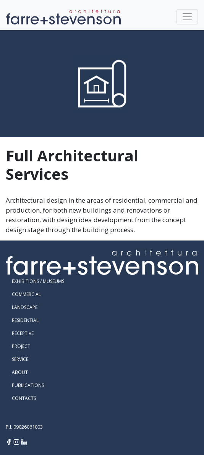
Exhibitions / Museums (38, 281)
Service (20, 359)
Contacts (24, 398)
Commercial (26, 294)
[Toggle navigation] (187, 16)
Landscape (24, 307)
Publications (28, 385)
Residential (25, 320)
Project (21, 346)
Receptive (23, 333)
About (20, 372)
